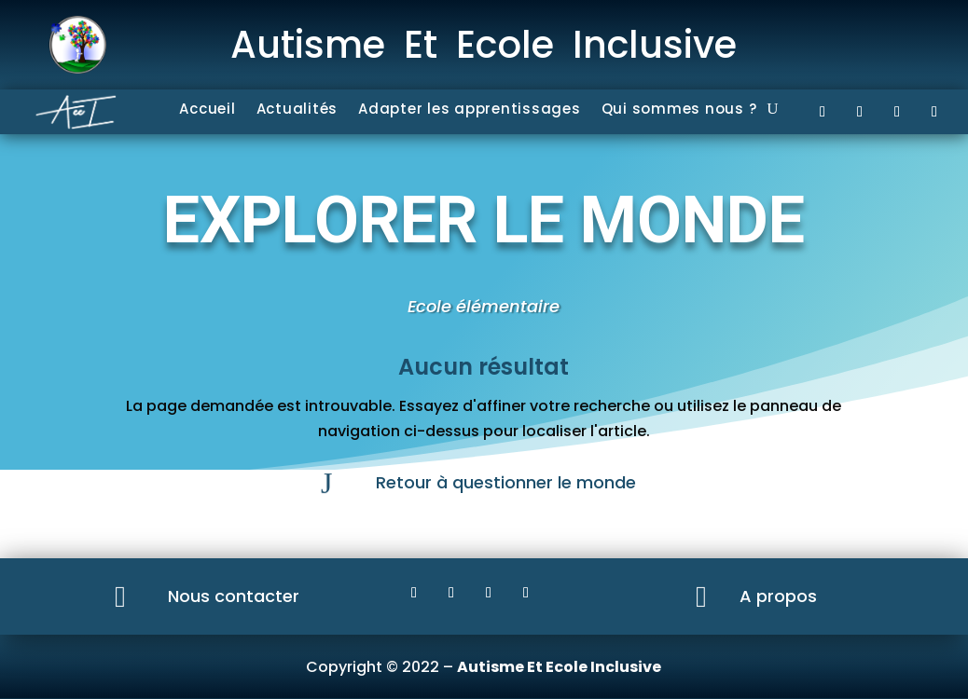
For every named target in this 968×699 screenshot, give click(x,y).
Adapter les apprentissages (469, 110)
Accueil (207, 110)
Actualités (297, 110)
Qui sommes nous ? (679, 110)
